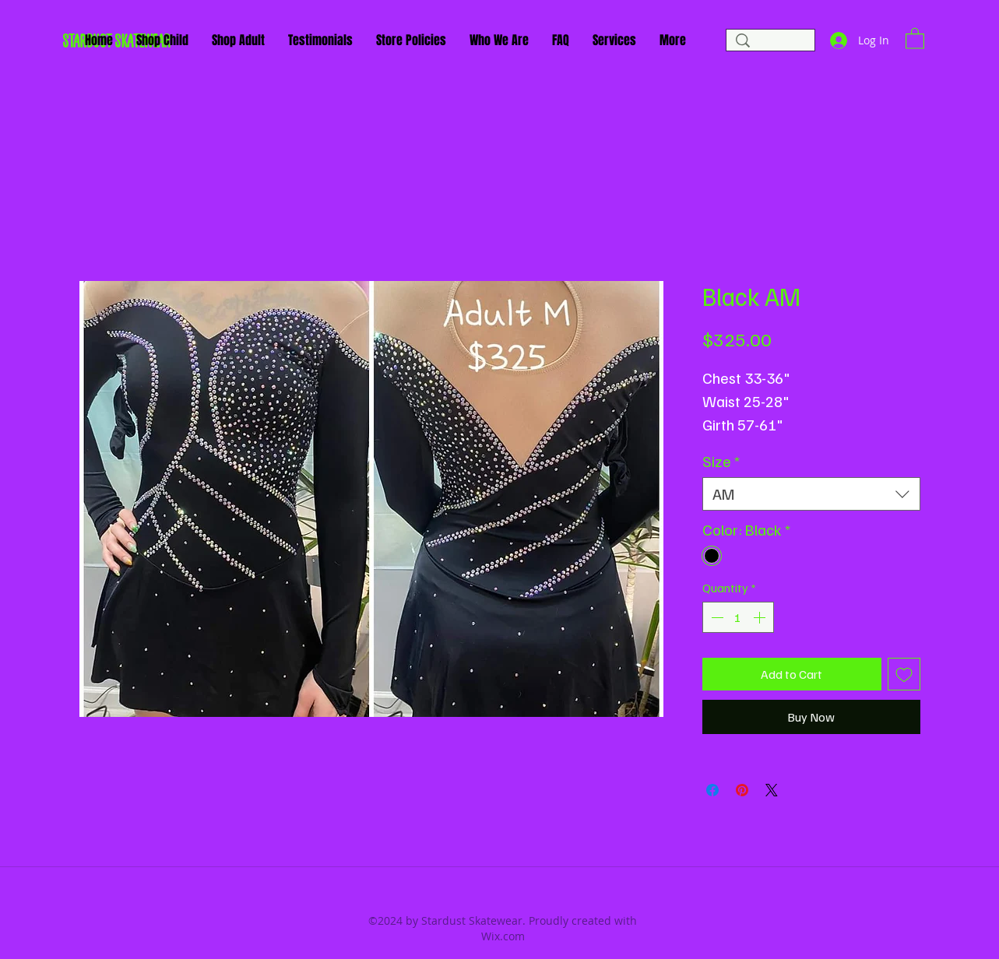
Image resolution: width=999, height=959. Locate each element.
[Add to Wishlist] (904, 674)
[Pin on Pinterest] (742, 790)
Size (721, 461)
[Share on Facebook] (712, 790)
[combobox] (811, 494)
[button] (915, 37)
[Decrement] (715, 617)
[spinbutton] (738, 617)
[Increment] (761, 617)
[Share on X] (771, 790)
